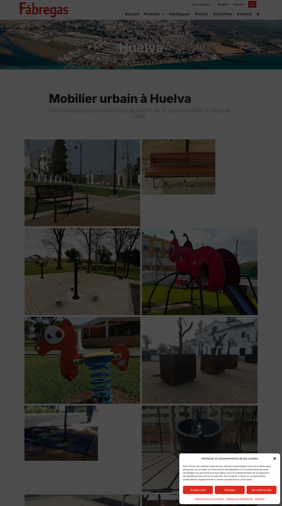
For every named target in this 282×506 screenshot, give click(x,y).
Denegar (229, 489)
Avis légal (260, 498)
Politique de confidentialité (239, 498)
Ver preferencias (262, 489)
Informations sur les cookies (209, 498)
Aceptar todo (198, 489)
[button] (274, 458)
